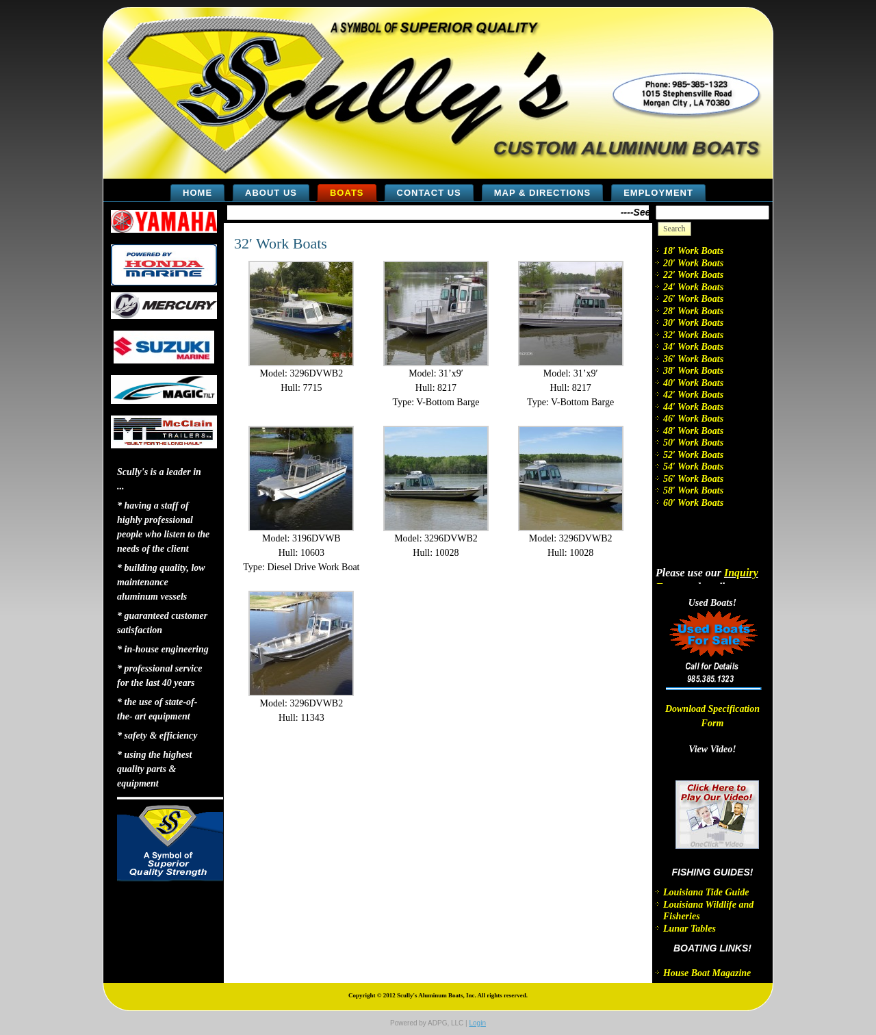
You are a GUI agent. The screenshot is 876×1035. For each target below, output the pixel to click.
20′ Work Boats (693, 263)
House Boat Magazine (707, 973)
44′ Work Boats (693, 407)
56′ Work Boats (693, 479)
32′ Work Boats (280, 243)
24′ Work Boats (693, 287)
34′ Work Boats (693, 347)
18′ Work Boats (693, 251)
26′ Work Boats (693, 299)
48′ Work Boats (693, 431)
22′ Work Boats (693, 275)
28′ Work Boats (693, 311)
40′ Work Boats (693, 383)
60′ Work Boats (693, 503)
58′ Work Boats (693, 490)
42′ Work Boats (693, 394)
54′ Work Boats (693, 466)
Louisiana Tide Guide (706, 892)
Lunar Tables (689, 928)
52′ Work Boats (693, 455)
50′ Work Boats (693, 442)
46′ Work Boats (693, 418)
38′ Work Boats (693, 371)
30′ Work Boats (693, 323)
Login (477, 1023)
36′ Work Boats (693, 359)
